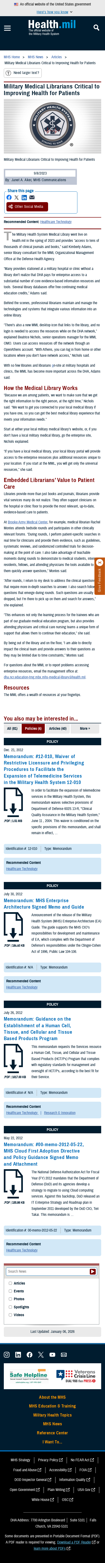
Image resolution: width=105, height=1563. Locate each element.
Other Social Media (26, 206)
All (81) (12, 728)
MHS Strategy (20, 1460)
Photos (19, 1299)
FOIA (83, 1470)
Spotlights (21, 1307)
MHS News (52, 1424)
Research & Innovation (59, 1112)
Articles (19, 1283)
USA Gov (84, 1489)
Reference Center (52, 1433)
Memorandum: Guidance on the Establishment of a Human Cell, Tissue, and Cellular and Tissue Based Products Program (38, 1029)
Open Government (22, 1489)
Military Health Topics (52, 1415)
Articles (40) (57, 728)
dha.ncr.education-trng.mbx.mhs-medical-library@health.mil (44, 677)
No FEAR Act (80, 1460)
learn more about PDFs (50, 1548)
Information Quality (72, 1479)
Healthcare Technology (56, 221)
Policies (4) (33, 728)
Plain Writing (56, 1489)
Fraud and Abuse (25, 1470)
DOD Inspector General (31, 1479)
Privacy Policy (48, 1460)
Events (19, 1291)
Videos (19, 1315)
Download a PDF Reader (74, 1542)
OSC (65, 1499)
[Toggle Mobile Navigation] (7, 28)
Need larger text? (22, 73)
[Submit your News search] (93, 1272)
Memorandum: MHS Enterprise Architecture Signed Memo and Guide (44, 903)
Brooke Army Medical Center (27, 522)
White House (40, 1499)
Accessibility (58, 1470)
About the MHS (52, 1397)
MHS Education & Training (52, 1406)
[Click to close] (99, 562)
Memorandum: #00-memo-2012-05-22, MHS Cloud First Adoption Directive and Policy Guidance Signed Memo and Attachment (44, 1154)
